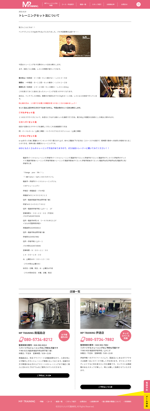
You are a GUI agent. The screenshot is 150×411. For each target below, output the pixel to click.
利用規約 (128, 401)
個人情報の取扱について (111, 401)
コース (49, 401)
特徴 (41, 401)
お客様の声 (110, 4)
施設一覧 (83, 4)
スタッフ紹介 (96, 4)
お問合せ (124, 4)
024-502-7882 (101, 345)
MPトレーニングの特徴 (51, 4)
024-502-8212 (40, 345)
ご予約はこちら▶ (44, 375)
